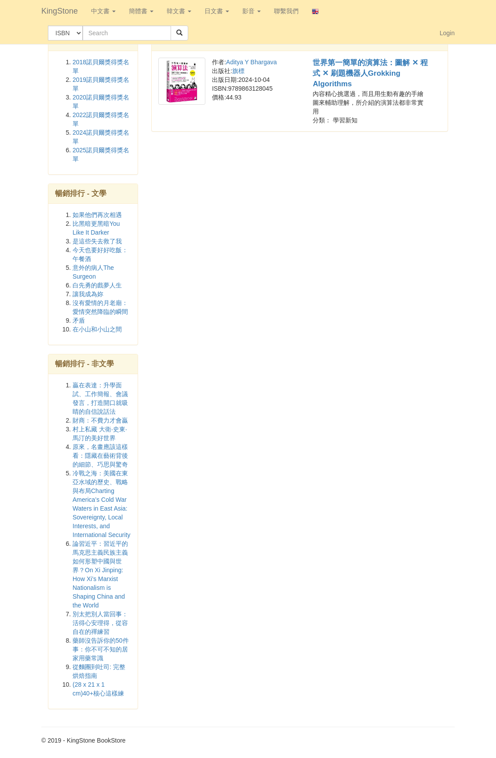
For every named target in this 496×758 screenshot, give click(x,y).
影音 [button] (251, 11)
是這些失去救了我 (97, 241)
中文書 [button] (103, 11)
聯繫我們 (286, 11)
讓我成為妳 (88, 294)
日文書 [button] (216, 11)
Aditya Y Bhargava (251, 62)
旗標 (238, 70)
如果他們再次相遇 (97, 214)
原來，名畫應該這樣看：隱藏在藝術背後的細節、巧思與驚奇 (100, 455)
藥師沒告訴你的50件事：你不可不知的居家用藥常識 (101, 649)
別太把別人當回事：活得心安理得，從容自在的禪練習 (100, 623)
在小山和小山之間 (97, 329)
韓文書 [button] (179, 11)
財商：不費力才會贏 (100, 420)
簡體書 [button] (141, 11)
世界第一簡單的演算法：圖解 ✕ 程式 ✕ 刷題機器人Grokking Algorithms (370, 73)
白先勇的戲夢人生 (97, 285)
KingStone (59, 11)
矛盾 (79, 320)
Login (447, 33)
